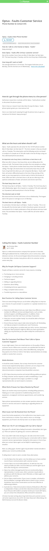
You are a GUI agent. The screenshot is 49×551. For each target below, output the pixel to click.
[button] (47, 1)
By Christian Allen (12, 246)
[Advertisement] (24, 81)
